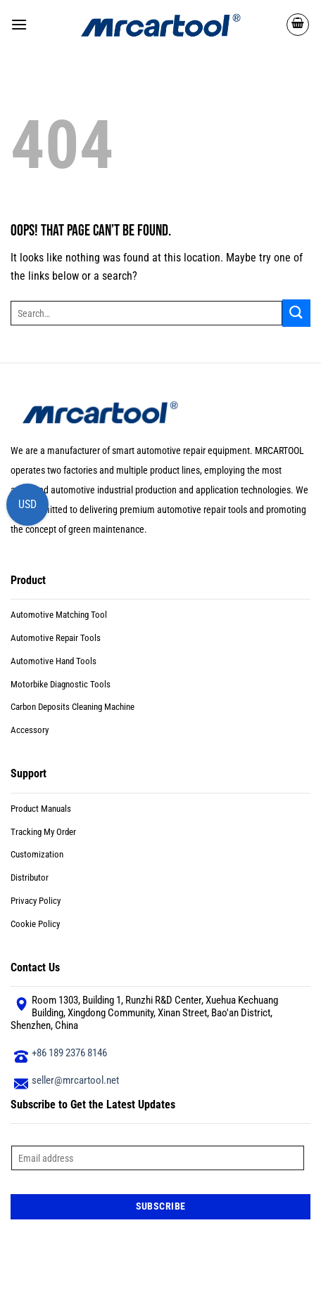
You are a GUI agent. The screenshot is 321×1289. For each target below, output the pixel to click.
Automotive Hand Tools (53, 661)
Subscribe (161, 1206)
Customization (37, 854)
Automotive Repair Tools (56, 638)
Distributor (30, 877)
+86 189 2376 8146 (69, 1053)
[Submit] (296, 313)
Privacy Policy (36, 900)
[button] (19, 24)
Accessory (30, 730)
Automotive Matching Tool (59, 614)
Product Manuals (41, 808)
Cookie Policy (35, 924)
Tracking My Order (43, 832)
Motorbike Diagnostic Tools (61, 684)
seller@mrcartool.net (75, 1080)
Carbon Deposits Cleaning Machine (72, 706)
